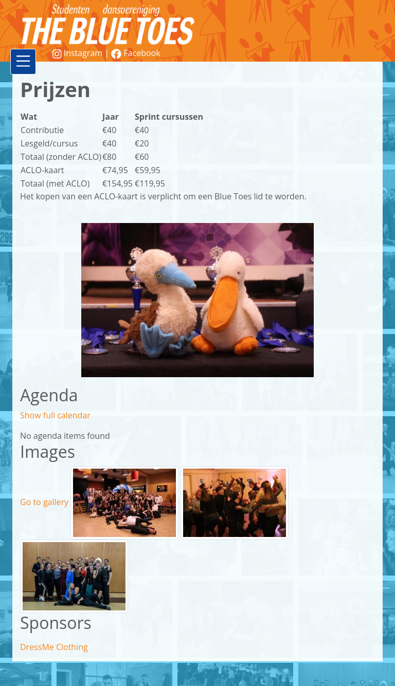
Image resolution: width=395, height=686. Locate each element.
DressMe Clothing (54, 647)
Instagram (78, 53)
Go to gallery (44, 502)
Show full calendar (55, 415)
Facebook (135, 53)
